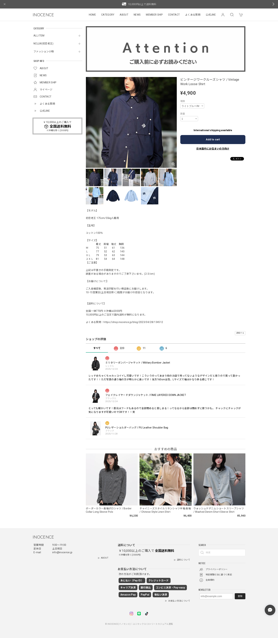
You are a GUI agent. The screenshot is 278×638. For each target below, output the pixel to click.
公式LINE (211, 14)
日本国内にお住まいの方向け (212, 148)
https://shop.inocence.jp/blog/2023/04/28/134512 (133, 322)
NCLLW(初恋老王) (44, 43)
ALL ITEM (39, 35)
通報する (240, 333)
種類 (182, 101)
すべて (97, 348)
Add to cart (213, 139)
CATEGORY (108, 14)
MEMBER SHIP (154, 14)
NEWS (137, 14)
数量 (182, 113)
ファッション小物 (44, 51)
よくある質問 (192, 14)
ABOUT (124, 14)
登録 (240, 596)
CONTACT (174, 14)
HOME (92, 14)
